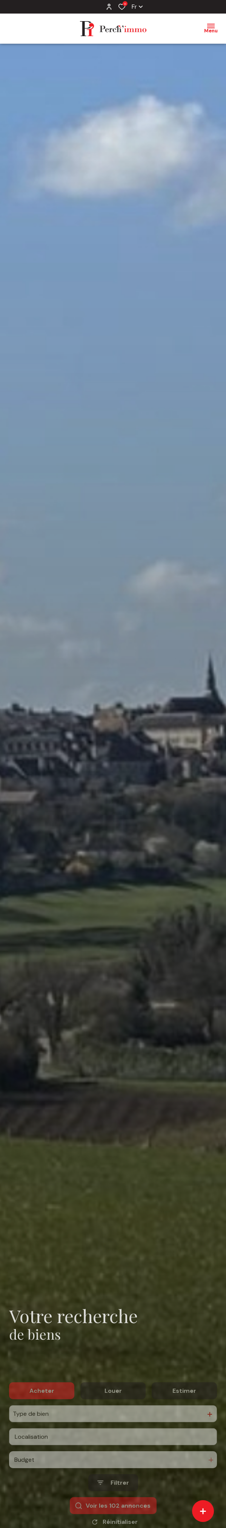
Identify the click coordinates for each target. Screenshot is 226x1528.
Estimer (184, 1410)
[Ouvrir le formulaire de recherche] (113, 1502)
